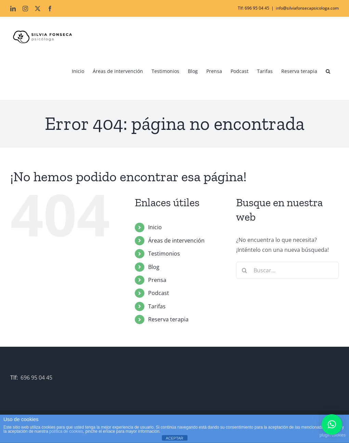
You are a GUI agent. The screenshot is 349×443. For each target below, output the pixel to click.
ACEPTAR (174, 438)
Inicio (155, 227)
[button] (328, 71)
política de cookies (66, 431)
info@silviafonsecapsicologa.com (307, 8)
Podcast (158, 293)
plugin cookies (333, 435)
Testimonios (164, 253)
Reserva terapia (168, 319)
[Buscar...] (287, 270)
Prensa (157, 280)
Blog (153, 266)
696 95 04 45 (36, 377)
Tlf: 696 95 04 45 (253, 8)
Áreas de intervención (176, 240)
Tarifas (157, 306)
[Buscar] (244, 270)
